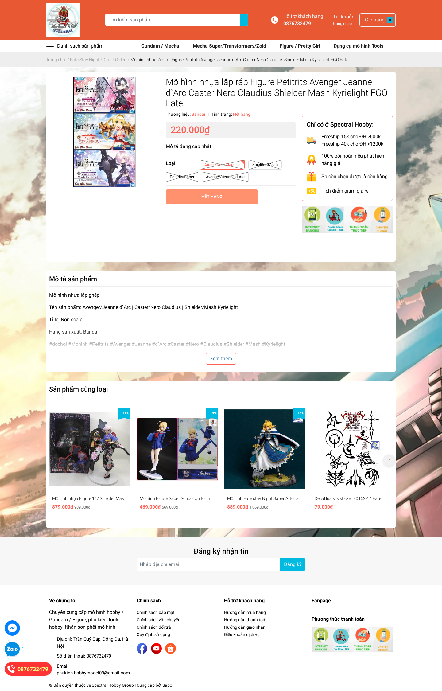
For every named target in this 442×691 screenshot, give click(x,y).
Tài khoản (344, 17)
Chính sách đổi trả (154, 627)
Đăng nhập (342, 23)
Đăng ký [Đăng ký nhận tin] (293, 564)
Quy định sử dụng (153, 634)
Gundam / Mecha (160, 46)
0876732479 (297, 23)
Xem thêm (221, 358)
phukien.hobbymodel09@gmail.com (93, 673)
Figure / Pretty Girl (300, 46)
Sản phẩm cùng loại (78, 389)
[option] (90, 461)
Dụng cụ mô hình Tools (358, 46)
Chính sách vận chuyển (158, 619)
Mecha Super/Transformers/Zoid (230, 46)
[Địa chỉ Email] (221, 564)
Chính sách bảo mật (156, 612)
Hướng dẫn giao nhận (245, 627)
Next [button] (389, 461)
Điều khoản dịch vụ (242, 634)
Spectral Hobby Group (113, 685)
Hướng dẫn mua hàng (245, 612)
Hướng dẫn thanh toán (246, 619)
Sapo (167, 685)
